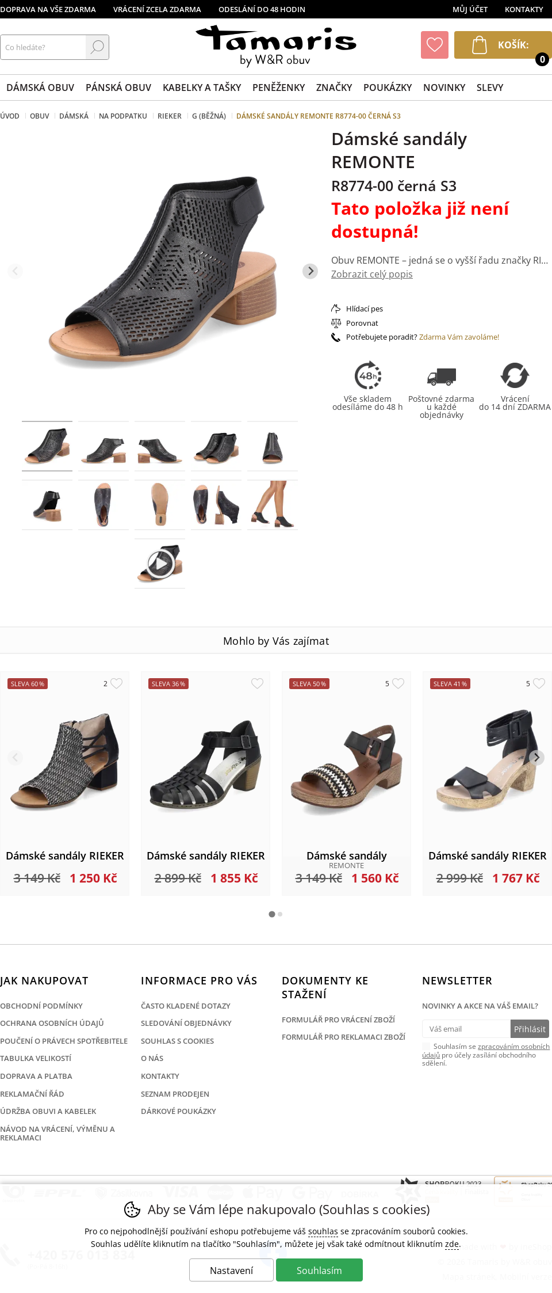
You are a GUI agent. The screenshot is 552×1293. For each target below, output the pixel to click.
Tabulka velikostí (35, 1058)
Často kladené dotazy (186, 1006)
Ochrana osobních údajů (52, 1023)
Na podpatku (123, 116)
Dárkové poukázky (178, 1111)
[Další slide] (310, 271)
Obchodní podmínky (41, 1006)
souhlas (323, 1231)
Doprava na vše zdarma (48, 9)
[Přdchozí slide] (15, 271)
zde (452, 1243)
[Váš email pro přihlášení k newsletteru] (466, 1029)
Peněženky (278, 87)
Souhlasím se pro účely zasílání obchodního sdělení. (486, 1054)
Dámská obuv (40, 87)
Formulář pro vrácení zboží (338, 1019)
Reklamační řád (32, 1094)
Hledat (97, 47)
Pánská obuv (118, 87)
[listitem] (47, 446)
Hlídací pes (364, 308)
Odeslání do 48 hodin (261, 9)
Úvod (10, 116)
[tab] (272, 914)
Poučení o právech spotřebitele (64, 1041)
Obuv (39, 116)
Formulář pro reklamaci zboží (343, 1037)
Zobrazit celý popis (372, 274)
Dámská (74, 116)
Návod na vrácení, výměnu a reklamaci (57, 1133)
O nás (152, 1058)
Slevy (490, 87)
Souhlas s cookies (177, 1041)
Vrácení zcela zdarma (157, 9)
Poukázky (387, 87)
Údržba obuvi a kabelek (48, 1111)
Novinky (444, 87)
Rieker (170, 116)
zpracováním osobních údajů (486, 1050)
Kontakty (524, 9)
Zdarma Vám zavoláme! (459, 337)
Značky (334, 87)
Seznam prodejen (175, 1094)
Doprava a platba (36, 1076)
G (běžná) (209, 116)
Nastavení (231, 1270)
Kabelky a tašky (202, 87)
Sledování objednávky (186, 1023)
